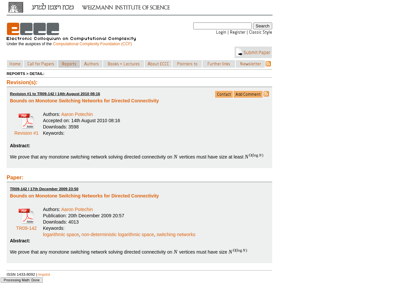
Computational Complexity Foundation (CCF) (92, 44)
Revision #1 (26, 130)
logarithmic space (61, 234)
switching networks (176, 234)
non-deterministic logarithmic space (118, 234)
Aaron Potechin (77, 114)
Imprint (44, 274)
